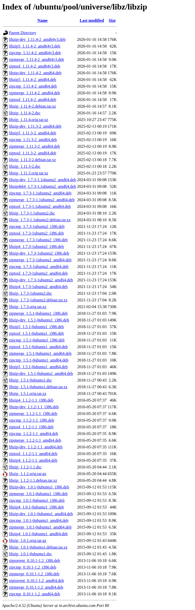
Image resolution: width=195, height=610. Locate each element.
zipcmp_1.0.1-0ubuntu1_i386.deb (36, 500)
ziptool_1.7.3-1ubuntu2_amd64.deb (38, 273)
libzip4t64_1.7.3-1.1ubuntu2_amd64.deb (42, 186)
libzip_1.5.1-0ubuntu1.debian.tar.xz (38, 387)
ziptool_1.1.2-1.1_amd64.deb (33, 453)
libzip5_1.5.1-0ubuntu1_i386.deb (36, 327)
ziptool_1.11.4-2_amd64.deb (32, 99)
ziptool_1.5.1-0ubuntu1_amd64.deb (38, 347)
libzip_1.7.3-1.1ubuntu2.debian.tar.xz (40, 220)
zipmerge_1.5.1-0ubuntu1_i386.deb (38, 313)
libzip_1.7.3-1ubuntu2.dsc (30, 293)
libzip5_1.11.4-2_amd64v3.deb (34, 46)
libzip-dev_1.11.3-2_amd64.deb (35, 126)
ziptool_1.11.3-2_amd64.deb (32, 153)
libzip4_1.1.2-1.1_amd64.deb (33, 460)
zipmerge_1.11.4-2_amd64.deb (34, 93)
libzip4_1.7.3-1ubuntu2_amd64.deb (38, 286)
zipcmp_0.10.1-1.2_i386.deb (32, 567)
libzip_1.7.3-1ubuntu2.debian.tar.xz (38, 300)
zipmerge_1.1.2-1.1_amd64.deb (35, 440)
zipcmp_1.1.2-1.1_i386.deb (31, 420)
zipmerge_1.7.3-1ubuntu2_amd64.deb (40, 260)
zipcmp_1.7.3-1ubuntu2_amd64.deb (39, 266)
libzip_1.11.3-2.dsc (25, 166)
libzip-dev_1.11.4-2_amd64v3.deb (37, 39)
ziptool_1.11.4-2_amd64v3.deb (34, 66)
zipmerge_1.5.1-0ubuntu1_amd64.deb (40, 353)
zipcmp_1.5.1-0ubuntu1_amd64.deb (39, 360)
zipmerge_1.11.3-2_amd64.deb (34, 146)
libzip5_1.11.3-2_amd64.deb (32, 133)
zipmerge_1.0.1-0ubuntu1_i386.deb (38, 494)
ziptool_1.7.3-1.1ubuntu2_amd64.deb (40, 206)
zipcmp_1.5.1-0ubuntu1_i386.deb (36, 340)
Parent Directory (22, 33)
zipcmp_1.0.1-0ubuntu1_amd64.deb (39, 520)
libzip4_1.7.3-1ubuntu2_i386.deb (36, 246)
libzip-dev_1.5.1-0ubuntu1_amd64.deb (41, 373)
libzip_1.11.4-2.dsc (25, 113)
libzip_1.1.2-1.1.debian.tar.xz (33, 480)
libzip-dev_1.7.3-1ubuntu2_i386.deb (39, 253)
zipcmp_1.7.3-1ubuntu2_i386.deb (36, 226)
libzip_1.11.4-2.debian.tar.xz (32, 106)
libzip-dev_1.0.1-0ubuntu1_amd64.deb (41, 514)
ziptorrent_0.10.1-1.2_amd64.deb (36, 580)
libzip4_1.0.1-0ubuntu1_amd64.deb (38, 534)
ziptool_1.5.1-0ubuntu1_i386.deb (36, 333)
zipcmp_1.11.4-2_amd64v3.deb (35, 53)
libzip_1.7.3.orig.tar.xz (27, 306)
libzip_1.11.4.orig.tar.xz (28, 119)
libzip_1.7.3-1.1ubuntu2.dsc (32, 213)
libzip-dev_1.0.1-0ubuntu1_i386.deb (39, 487)
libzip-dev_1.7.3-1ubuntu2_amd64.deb (41, 280)
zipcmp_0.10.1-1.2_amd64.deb (34, 594)
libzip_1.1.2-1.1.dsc (25, 467)
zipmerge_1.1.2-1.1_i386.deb (33, 413)
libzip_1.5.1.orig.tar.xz (27, 393)
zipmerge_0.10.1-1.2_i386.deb (34, 574)
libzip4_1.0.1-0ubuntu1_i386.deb (36, 507)
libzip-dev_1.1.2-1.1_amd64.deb (36, 447)
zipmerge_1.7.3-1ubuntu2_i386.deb (38, 240)
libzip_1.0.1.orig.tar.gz (27, 540)
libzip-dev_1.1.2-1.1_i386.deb (34, 407)
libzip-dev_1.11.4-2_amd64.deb (35, 73)
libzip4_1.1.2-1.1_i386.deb (31, 400)
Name (42, 20)
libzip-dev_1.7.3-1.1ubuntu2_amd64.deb (42, 180)
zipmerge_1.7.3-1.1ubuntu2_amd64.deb (42, 200)
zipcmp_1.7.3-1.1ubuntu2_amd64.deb (40, 193)
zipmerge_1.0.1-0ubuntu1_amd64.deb (40, 527)
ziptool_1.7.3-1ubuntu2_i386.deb (36, 233)
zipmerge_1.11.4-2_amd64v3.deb (36, 59)
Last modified (92, 20)
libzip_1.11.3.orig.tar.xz (28, 173)
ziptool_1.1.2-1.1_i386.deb (31, 427)
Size (112, 20)
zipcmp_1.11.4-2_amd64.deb (33, 86)
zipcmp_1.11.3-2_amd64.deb (33, 139)
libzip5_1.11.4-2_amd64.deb (32, 79)
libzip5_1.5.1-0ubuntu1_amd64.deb (38, 367)
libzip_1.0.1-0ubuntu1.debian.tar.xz (38, 547)
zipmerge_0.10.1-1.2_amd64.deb (36, 587)
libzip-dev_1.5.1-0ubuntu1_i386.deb (39, 320)
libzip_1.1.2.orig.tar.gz (27, 474)
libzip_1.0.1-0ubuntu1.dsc (30, 554)
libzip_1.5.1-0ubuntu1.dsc (30, 380)
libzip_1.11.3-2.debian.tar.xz (32, 160)
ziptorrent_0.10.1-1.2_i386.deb (34, 560)
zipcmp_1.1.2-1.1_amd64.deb (33, 433)
